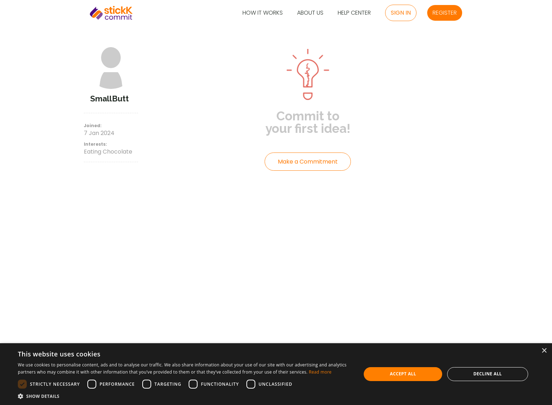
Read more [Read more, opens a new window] (320, 372)
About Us (310, 13)
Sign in (401, 13)
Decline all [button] (487, 374)
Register (445, 13)
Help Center (354, 13)
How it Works (262, 13)
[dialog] (276, 374)
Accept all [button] (403, 374)
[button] (184, 396)
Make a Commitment (308, 162)
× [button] (544, 351)
